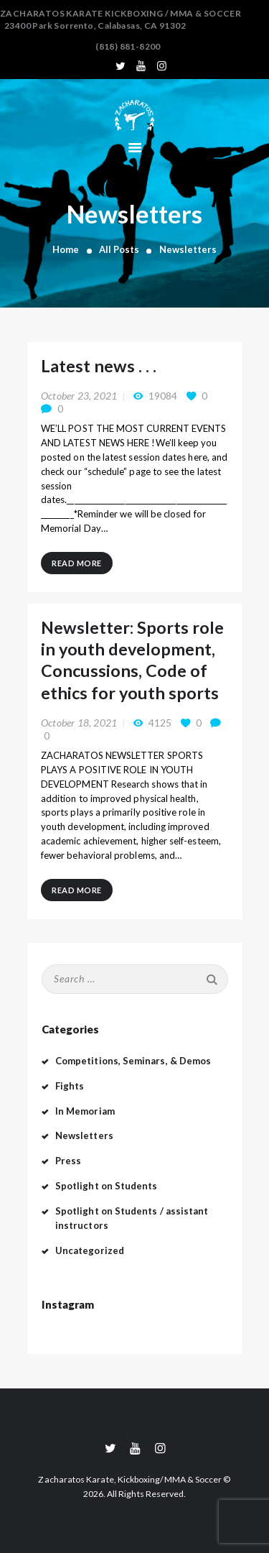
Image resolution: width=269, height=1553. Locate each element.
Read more (77, 563)
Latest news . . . (98, 366)
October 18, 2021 (79, 722)
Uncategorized (89, 1250)
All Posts (119, 249)
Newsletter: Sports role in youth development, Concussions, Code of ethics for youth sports (132, 660)
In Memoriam (85, 1111)
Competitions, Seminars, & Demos (133, 1060)
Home (65, 249)
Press (68, 1160)
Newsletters (84, 1135)
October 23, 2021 (79, 396)
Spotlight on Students (106, 1186)
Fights (69, 1086)
